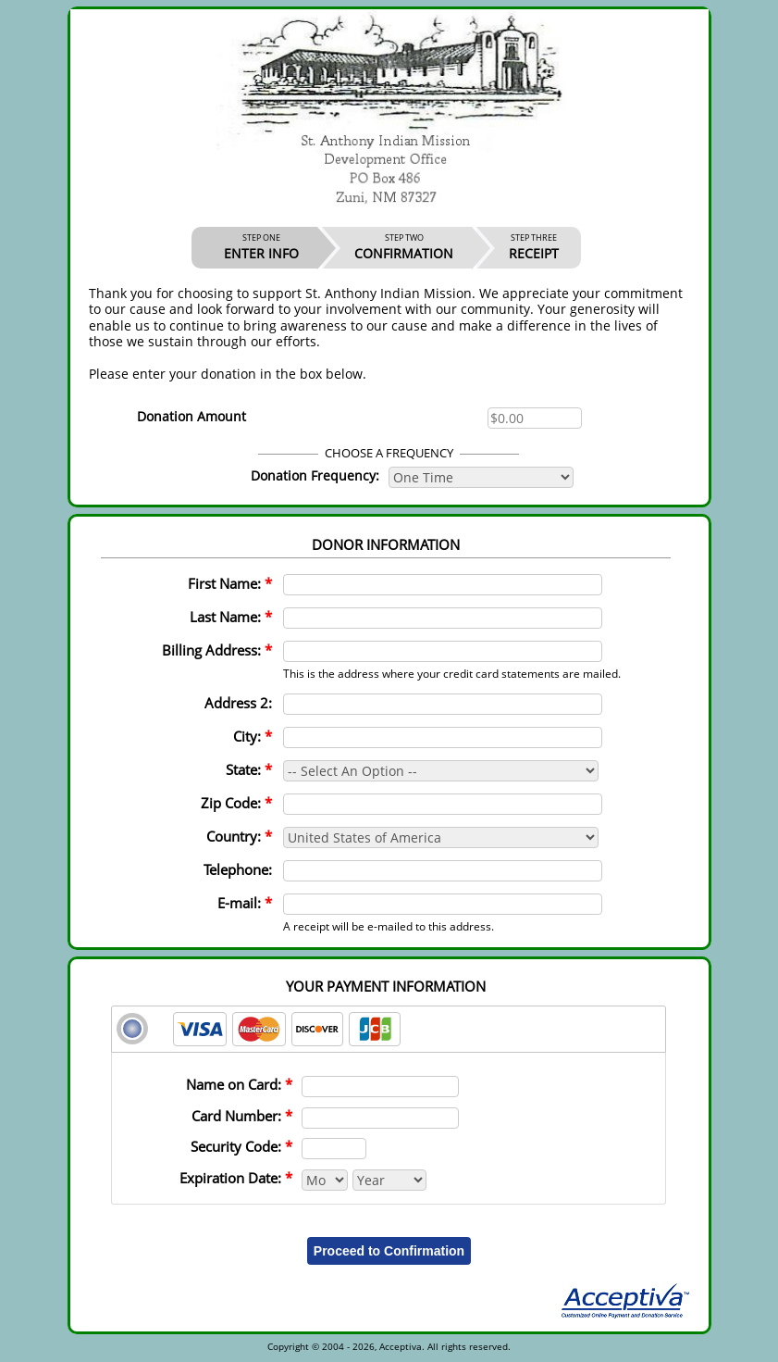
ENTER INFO (261, 247)
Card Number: (241, 1115)
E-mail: (244, 902)
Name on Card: (239, 1084)
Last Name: (231, 616)
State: (249, 769)
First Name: (230, 583)
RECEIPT (534, 247)
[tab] (388, 1029)
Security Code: (241, 1146)
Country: (239, 836)
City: (252, 736)
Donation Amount (191, 416)
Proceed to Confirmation (389, 1250)
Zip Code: (236, 802)
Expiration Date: (235, 1177)
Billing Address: (217, 650)
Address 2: (238, 702)
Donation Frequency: (315, 475)
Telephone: (238, 869)
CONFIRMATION (403, 247)
